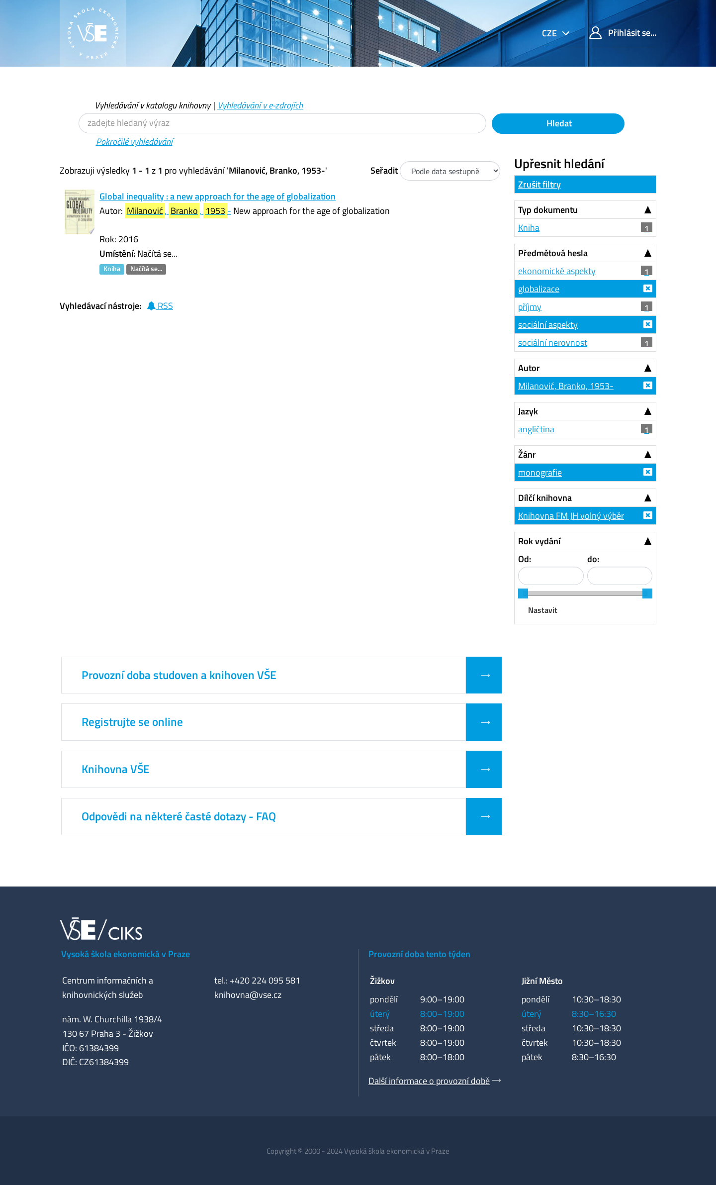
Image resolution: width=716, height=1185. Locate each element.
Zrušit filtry (539, 184)
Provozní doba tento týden (419, 954)
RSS (160, 305)
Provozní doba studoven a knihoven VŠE (179, 675)
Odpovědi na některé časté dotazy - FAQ (179, 816)
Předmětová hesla (553, 253)
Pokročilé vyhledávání (134, 141)
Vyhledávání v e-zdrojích (260, 105)
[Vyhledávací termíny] (282, 123)
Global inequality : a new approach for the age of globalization (217, 196)
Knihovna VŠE (116, 769)
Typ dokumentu (548, 209)
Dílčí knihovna (545, 497)
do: (593, 559)
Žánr (527, 454)
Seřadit (384, 170)
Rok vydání (539, 541)
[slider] (523, 593)
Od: (524, 559)
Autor (529, 368)
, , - (178, 210)
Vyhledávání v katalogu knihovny (152, 105)
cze (550, 33)
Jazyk (528, 411)
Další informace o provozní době (429, 1080)
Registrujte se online (132, 721)
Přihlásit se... (622, 32)
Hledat (558, 123)
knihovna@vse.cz (247, 994)
